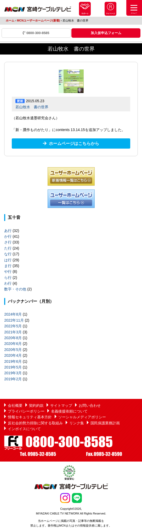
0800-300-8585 (36, 33)
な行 (8, 254)
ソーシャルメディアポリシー (82, 417)
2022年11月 (14, 320)
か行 (8, 236)
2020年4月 (13, 355)
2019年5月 (13, 367)
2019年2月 (13, 379)
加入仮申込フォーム (106, 33)
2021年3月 (13, 332)
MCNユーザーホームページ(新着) (38, 20)
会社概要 (15, 405)
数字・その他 (15, 289)
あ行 (8, 231)
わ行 (8, 283)
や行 (8, 271)
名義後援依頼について (69, 411)
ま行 (8, 266)
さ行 (8, 242)
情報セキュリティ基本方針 (30, 417)
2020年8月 (13, 338)
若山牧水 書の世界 (31, 107)
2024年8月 (13, 314)
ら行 (8, 277)
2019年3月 (13, 373)
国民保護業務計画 (105, 423)
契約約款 (36, 405)
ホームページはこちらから (74, 143)
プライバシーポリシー (26, 411)
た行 (8, 248)
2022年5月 (13, 326)
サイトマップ (61, 405)
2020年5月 (13, 350)
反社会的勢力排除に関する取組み (35, 423)
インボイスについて (24, 429)
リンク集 (76, 423)
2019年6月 (13, 361)
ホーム (10, 20)
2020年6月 (13, 344)
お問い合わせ (90, 405)
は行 (8, 260)
